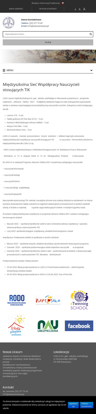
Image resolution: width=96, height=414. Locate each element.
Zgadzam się (73, 405)
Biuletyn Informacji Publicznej (48, 3)
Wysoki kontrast (48, 8)
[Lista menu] (91, 70)
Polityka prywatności (87, 405)
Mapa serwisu (16, 8)
